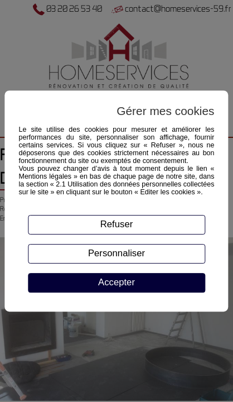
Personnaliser (116, 253)
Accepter (116, 282)
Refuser (116, 224)
